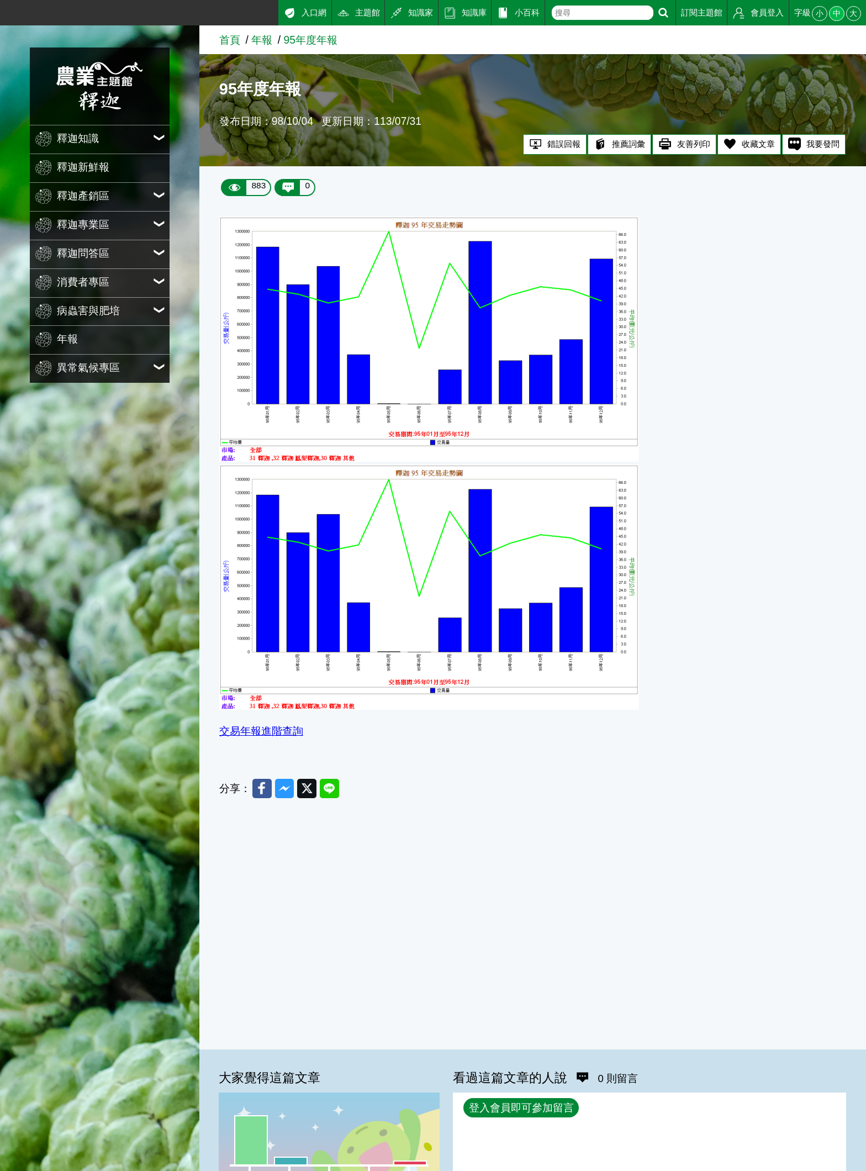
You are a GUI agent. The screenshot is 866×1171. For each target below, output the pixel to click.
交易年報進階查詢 (261, 731)
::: (4, 10)
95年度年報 (310, 40)
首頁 (229, 40)
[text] (602, 13)
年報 (261, 40)
